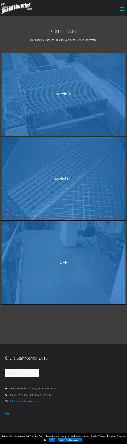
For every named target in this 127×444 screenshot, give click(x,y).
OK (52, 440)
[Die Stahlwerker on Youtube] (8, 413)
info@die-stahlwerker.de (23, 401)
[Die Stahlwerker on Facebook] (6, 413)
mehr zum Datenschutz (70, 440)
